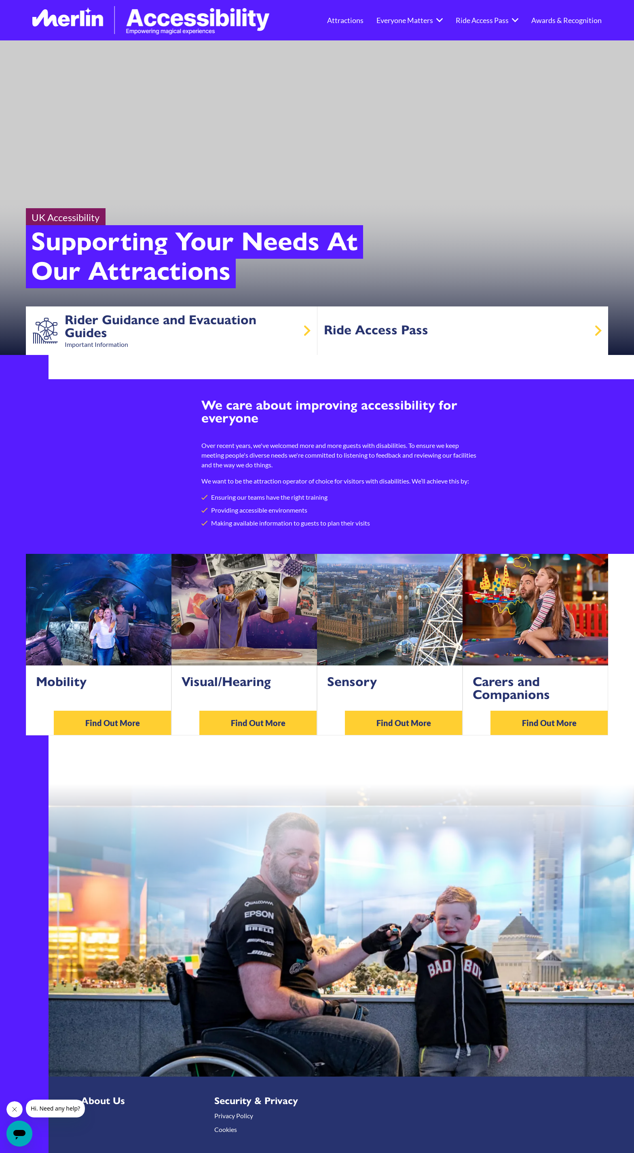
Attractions (345, 20)
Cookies (225, 1129)
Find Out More (112, 723)
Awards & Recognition (566, 20)
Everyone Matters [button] (409, 20)
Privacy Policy (233, 1115)
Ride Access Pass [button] (487, 20)
